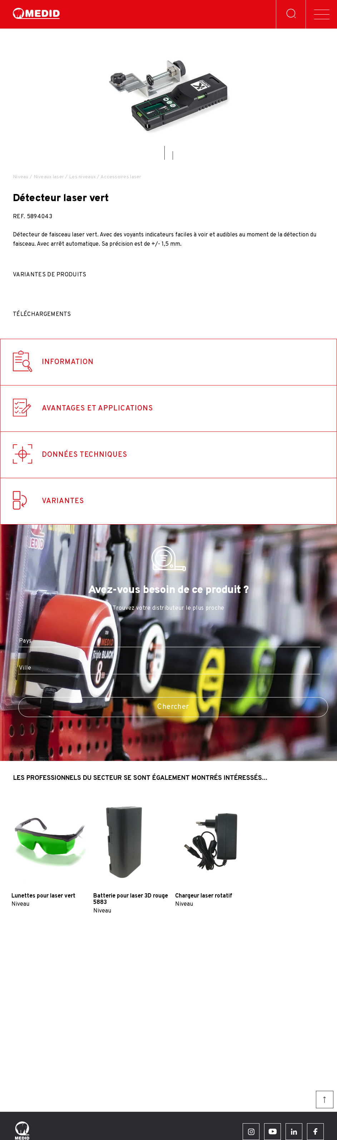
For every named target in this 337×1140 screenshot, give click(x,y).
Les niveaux (82, 177)
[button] (164, 153)
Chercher (173, 707)
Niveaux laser (49, 177)
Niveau (21, 177)
